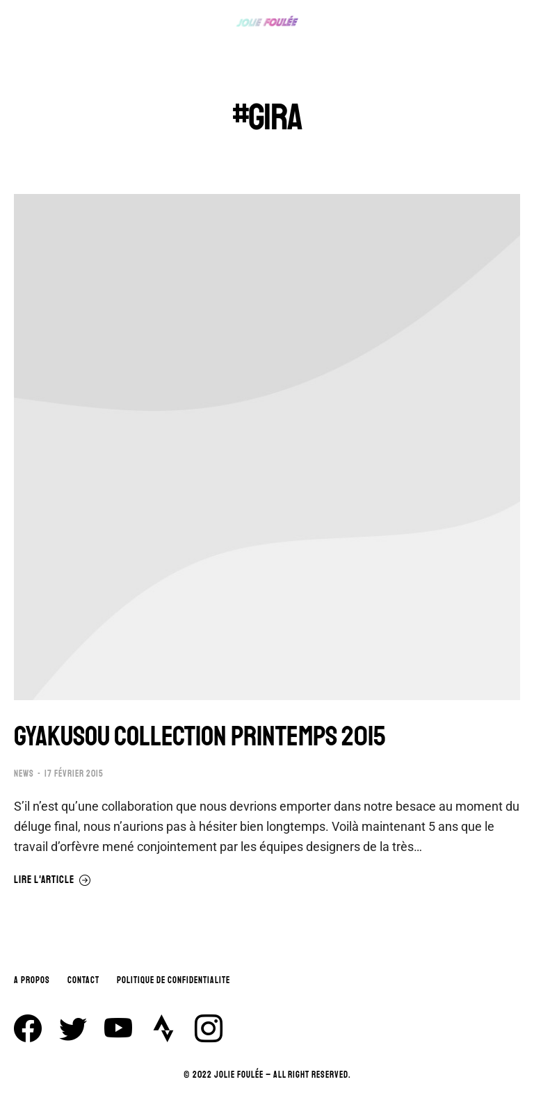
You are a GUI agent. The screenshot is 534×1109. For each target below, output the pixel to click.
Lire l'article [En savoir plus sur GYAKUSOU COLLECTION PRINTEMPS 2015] (52, 880)
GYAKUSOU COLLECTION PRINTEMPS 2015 (199, 736)
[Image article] (267, 447)
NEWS (24, 773)
